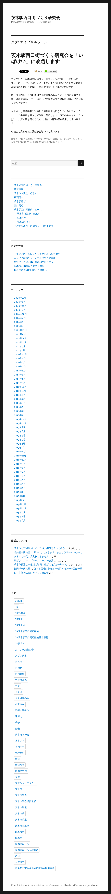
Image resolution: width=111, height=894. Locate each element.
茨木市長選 (21, 819)
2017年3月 (19, 443)
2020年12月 (20, 354)
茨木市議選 (21, 807)
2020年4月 (20, 358)
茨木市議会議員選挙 (25, 801)
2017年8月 (19, 427)
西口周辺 (18, 205)
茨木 (18, 142)
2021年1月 (19, 350)
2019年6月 (20, 374)
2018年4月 (19, 407)
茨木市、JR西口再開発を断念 (29, 265)
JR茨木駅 (47, 139)
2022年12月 (20, 330)
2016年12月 (20, 451)
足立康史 (19, 862)
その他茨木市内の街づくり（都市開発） (35, 225)
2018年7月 (19, 398)
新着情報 (29, 139)
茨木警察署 (43, 142)
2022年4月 (20, 334)
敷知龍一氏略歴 (22, 552)
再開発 (18, 667)
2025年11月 (20, 305)
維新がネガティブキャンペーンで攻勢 (33, 560)
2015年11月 (20, 504)
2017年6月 (19, 431)
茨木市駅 (19, 831)
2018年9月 (20, 394)
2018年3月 (19, 411)
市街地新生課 (22, 710)
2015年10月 (20, 508)
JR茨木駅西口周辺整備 (27, 631)
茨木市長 (19, 813)
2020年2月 (20, 366)
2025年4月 (20, 309)
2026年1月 (20, 301)
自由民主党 (21, 771)
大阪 (77, 139)
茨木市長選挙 (22, 825)
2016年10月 (20, 459)
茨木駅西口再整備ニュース (28, 209)
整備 (17, 728)
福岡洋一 (19, 746)
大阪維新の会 (22, 698)
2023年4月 (20, 326)
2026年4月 (20, 297)
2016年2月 (20, 492)
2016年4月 (20, 483)
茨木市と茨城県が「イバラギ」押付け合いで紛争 (39, 548)
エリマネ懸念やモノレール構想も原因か (35, 257)
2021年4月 (19, 346)
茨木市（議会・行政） (25, 193)
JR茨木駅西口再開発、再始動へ (30, 269)
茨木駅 (52, 142)
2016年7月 (19, 471)
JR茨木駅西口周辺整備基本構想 (31, 637)
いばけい (55, 139)
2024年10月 (20, 313)
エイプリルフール (67, 139)
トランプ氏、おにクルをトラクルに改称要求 (37, 253)
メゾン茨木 (21, 655)
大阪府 (18, 692)
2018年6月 (20, 403)
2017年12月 (20, 419)
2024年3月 (20, 322)
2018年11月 (20, 390)
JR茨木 (39, 139)
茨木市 (23, 142)
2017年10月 (20, 423)
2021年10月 (20, 342)
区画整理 (19, 673)
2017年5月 (19, 435)
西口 (17, 856)
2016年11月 (20, 455)
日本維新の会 (22, 734)
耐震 (17, 759)
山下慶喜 (19, 704)
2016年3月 (19, 488)
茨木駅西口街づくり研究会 (35, 17)
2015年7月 (19, 516)
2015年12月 (20, 500)
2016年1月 (19, 496)
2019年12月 (20, 370)
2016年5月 (20, 479)
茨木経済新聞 (32, 142)
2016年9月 (20, 463)
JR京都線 (20, 613)
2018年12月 (20, 386)
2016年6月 (20, 475)
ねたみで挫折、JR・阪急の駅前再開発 (33, 261)
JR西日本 (18, 197)
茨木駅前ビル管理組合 (26, 850)
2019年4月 (20, 378)
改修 (17, 722)
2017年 (19, 601)
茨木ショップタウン (25, 783)
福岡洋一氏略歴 (22, 568)
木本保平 (19, 740)
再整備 (18, 661)
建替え (18, 716)
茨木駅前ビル (21, 201)
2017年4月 (19, 439)
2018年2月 (19, 415)
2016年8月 (20, 467)
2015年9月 (20, 512)
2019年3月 (19, 382)
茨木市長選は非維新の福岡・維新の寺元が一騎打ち (40, 564)
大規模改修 (21, 680)
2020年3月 (20, 362)
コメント (61, 142)
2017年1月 (19, 447)
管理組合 (19, 752)
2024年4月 (20, 318)
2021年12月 (20, 338)
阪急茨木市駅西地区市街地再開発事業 (34, 868)
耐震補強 (19, 765)
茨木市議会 (21, 795)
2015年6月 (20, 520)
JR (16, 607)
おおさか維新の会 (24, 649)
